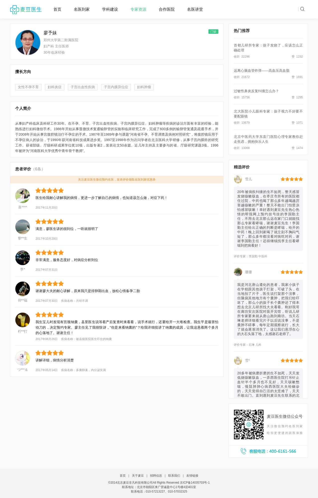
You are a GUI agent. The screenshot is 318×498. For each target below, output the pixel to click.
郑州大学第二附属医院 (60, 40)
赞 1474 (297, 148)
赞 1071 (297, 122)
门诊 (213, 31)
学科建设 (110, 9)
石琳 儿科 (255, 345)
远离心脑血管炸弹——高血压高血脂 (261, 71)
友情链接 (192, 475)
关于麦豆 (138, 475)
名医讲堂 (195, 9)
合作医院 (167, 9)
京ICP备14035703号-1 (195, 482)
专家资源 (138, 9)
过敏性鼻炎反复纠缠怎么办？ (256, 91)
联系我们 (174, 475)
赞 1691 (297, 77)
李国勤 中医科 (258, 257)
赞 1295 (297, 97)
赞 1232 (297, 56)
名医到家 (82, 9)
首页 (57, 9)
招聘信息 (156, 475)
